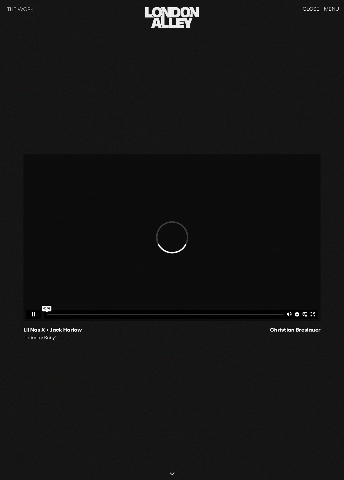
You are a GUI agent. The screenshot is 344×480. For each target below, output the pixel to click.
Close (311, 9)
